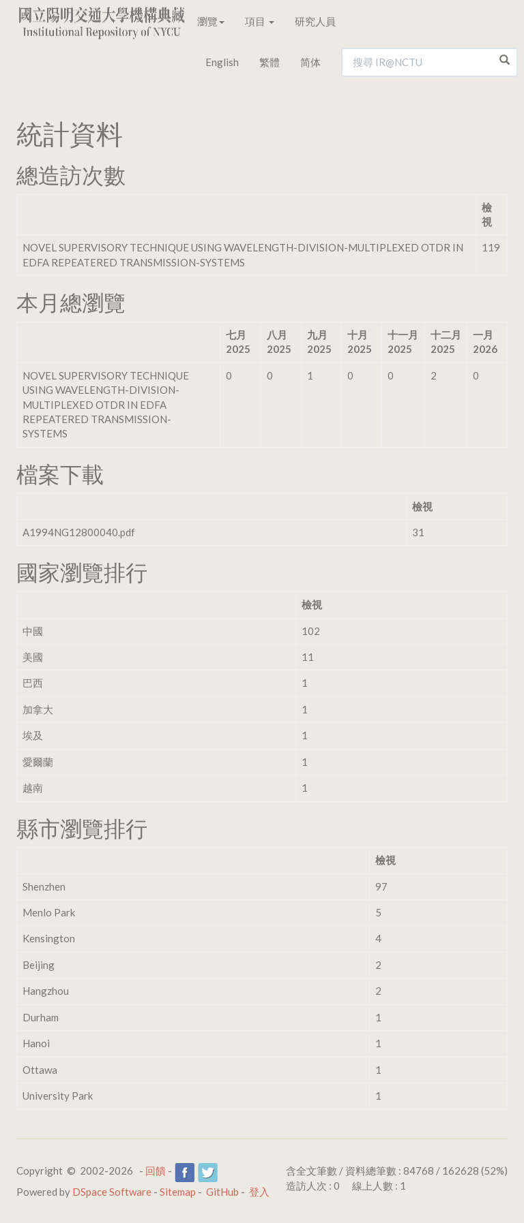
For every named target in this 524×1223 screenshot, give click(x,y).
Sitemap (178, 1192)
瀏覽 (210, 21)
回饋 (155, 1170)
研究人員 (315, 21)
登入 (259, 1192)
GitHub (222, 1192)
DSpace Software (111, 1192)
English (222, 62)
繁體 (269, 62)
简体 (310, 62)
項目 (259, 21)
